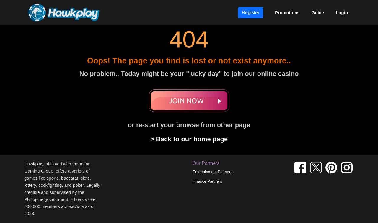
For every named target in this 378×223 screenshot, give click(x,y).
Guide (318, 12)
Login (342, 12)
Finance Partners (207, 181)
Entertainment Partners (212, 172)
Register (251, 12)
